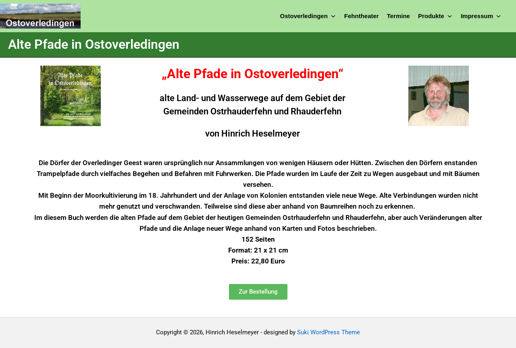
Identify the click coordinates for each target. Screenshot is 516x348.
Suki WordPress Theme (328, 332)
